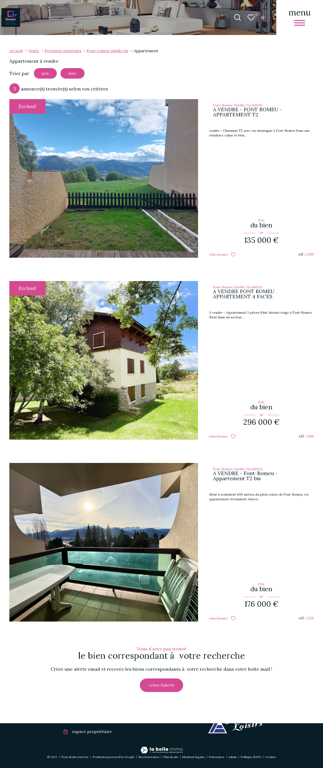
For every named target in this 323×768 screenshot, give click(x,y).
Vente (33, 50)
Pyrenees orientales (63, 50)
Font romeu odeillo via (107, 50)
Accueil (16, 50)
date (77, 73)
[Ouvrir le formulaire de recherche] (237, 17)
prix (47, 73)
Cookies (270, 757)
